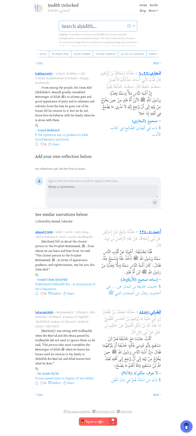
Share (55, 144)
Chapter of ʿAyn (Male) (79, 378)
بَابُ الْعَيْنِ (118, 380)
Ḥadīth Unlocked (62, 6)
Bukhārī (153, 54)
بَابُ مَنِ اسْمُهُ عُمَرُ (144, 380)
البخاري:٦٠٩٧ (150, 73)
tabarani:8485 (44, 312)
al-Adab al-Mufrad (105, 54)
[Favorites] (135, 9)
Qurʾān (43, 54)
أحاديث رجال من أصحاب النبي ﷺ (134, 293)
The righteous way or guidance (58, 134)
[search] (92, 26)
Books (104, 9)
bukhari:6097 (44, 73)
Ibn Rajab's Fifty (60, 54)
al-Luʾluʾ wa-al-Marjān (132, 54)
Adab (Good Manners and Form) (61, 137)
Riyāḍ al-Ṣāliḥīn (82, 54)
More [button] (123, 9)
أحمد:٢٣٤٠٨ (150, 232)
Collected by (43, 221)
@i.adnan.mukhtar (79, 411)
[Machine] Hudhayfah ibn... (55, 284)
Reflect (56, 293)
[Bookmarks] (141, 9)
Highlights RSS (105, 411)
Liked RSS (126, 411)
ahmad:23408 (43, 232)
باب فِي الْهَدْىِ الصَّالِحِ (141, 128)
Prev (40, 62)
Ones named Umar (49, 378)
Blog (114, 9)
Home (94, 9)
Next (156, 62)
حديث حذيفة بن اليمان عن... (134, 287)
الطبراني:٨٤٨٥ (150, 312)
